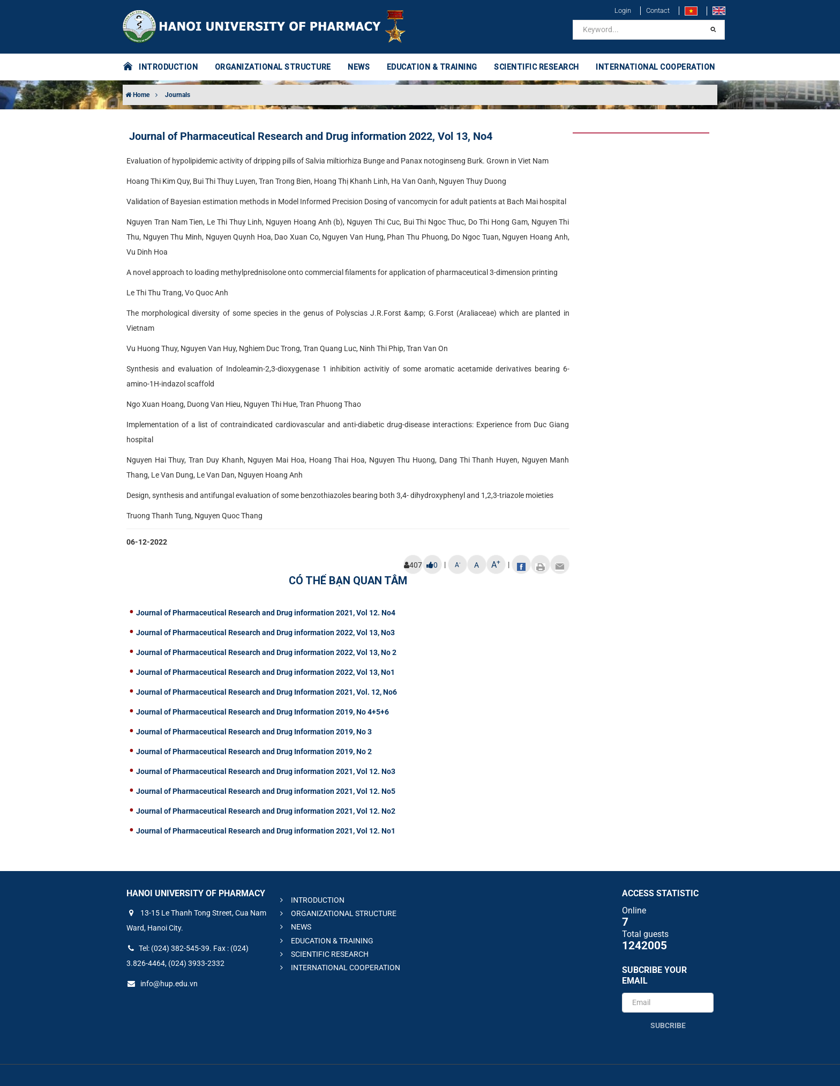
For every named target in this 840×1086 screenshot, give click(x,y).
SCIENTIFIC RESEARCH (536, 67)
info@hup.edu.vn (162, 983)
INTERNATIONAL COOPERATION (655, 67)
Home (137, 95)
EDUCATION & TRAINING (432, 67)
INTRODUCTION (168, 67)
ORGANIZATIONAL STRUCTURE (273, 67)
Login (622, 10)
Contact (658, 10)
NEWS (359, 67)
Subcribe (668, 1025)
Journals (177, 95)
